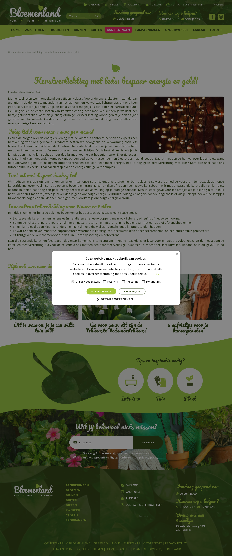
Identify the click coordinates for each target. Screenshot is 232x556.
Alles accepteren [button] (101, 291)
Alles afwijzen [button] (132, 291)
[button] (116, 299)
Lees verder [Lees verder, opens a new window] (153, 274)
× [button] (177, 254)
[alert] (116, 278)
